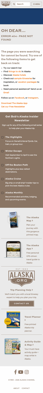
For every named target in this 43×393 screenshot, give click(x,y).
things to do (15, 71)
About (16, 388)
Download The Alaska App (14, 103)
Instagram (33, 98)
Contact (26, 388)
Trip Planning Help (21, 290)
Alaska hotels (19, 75)
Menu (36, 4)
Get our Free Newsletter (13, 106)
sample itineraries (23, 78)
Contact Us (21, 304)
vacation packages (27, 82)
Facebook (19, 98)
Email (6, 92)
